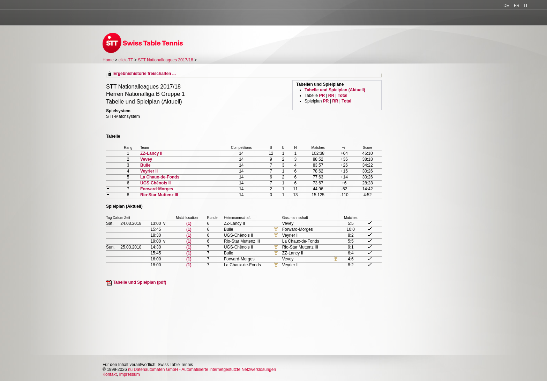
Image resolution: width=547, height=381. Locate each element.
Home (108, 60)
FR (516, 5)
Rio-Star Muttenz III (159, 194)
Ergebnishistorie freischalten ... (144, 73)
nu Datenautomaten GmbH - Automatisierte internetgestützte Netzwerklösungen (202, 369)
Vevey (146, 159)
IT (526, 5)
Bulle (145, 165)
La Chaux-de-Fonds (159, 177)
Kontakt (110, 374)
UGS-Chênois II (155, 183)
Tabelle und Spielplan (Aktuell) (335, 89)
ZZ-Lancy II (151, 153)
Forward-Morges (156, 188)
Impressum (129, 374)
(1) (189, 223)
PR (322, 95)
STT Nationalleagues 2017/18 (166, 60)
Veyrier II (149, 171)
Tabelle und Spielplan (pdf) (139, 282)
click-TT (126, 60)
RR (331, 95)
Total (342, 95)
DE (506, 5)
